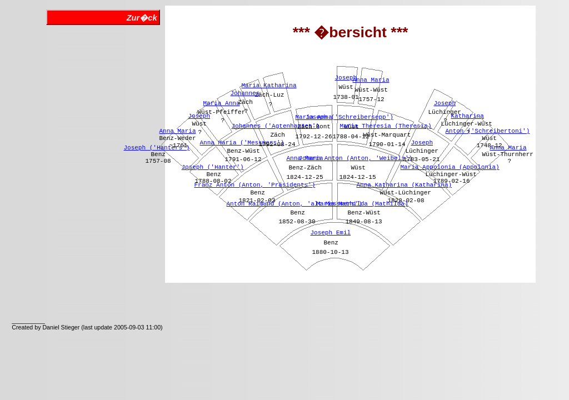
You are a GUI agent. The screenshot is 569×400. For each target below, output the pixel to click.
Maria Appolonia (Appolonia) (449, 167)
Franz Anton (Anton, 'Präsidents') (254, 185)
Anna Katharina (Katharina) (404, 185)
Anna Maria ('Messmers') (241, 142)
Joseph (199, 116)
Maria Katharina (268, 85)
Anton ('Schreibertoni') (487, 131)
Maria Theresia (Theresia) (385, 126)
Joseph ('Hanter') (212, 167)
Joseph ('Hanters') (156, 147)
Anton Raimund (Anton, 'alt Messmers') (294, 204)
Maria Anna (221, 103)
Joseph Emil (330, 232)
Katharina (467, 116)
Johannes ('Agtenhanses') (275, 126)
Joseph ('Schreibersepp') (349, 117)
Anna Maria (177, 131)
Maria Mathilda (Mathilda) (362, 204)
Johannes (244, 93)
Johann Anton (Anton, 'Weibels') (355, 158)
